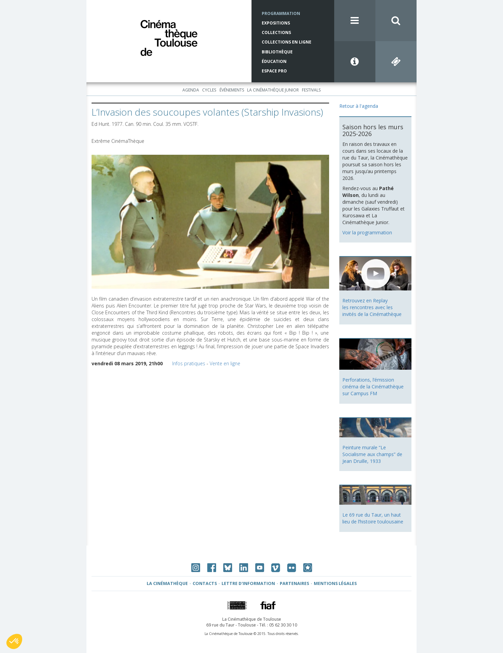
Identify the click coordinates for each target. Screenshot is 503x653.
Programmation (281, 13)
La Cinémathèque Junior (273, 90)
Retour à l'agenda (358, 106)
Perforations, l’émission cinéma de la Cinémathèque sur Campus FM (373, 386)
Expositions (276, 23)
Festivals (311, 90)
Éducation (274, 61)
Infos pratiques (188, 363)
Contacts (205, 583)
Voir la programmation (367, 232)
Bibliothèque (277, 52)
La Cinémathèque (167, 583)
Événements (232, 90)
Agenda (190, 90)
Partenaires (294, 583)
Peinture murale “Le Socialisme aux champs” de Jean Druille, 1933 (372, 454)
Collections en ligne (286, 42)
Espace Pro (274, 71)
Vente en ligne (225, 363)
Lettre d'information (248, 583)
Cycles (209, 90)
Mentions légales (335, 583)
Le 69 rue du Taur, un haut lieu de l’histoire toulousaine (372, 518)
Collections (276, 32)
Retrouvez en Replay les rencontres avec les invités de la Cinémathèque (372, 307)
